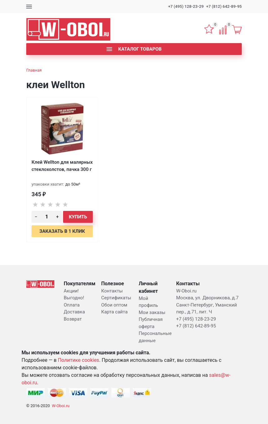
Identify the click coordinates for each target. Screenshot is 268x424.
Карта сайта (114, 312)
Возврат (73, 319)
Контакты (112, 291)
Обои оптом (114, 305)
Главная (34, 70)
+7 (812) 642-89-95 (224, 6)
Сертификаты (116, 298)
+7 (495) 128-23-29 (186, 6)
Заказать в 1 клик (62, 231)
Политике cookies (78, 360)
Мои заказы (152, 312)
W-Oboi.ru (61, 405)
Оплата (72, 305)
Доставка (74, 312)
